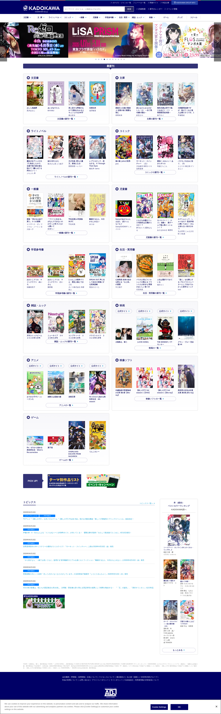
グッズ (180, 17)
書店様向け (120, 672)
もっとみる (178, 645)
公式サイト (122, 311)
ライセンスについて (106, 672)
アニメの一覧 (65, 405)
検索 (129, 9)
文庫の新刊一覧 (154, 119)
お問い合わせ (84, 675)
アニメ (35, 360)
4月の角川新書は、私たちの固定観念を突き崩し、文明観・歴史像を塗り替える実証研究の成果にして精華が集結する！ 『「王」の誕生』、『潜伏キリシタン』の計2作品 (88, 588)
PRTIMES (47, 516)
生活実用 (124, 17)
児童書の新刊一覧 (154, 237)
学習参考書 (110, 17)
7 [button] (113, 59)
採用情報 (81, 672)
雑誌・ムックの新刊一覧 (65, 341)
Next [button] (217, 42)
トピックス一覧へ (146, 503)
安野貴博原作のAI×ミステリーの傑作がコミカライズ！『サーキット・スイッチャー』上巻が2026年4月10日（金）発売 (68, 546)
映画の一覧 (154, 348)
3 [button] (102, 59)
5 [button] (108, 59)
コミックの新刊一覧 (154, 172)
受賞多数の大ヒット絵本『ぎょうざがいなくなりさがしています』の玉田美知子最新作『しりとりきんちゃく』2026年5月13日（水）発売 (75, 574)
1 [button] (96, 59)
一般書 (83, 17)
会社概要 (65, 672)
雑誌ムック (138, 17)
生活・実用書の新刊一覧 (154, 293)
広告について (92, 672)
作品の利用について (69, 675)
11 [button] (124, 59)
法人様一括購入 (133, 672)
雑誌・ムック (38, 305)
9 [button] (119, 59)
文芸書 (27, 17)
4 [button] (105, 59)
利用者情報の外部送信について (147, 675)
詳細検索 (141, 9)
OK (179, 707)
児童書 (96, 17)
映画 (122, 305)
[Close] (216, 706)
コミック (69, 17)
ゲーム (166, 17)
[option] (110, 40)
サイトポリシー (116, 675)
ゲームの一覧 (65, 460)
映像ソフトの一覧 (154, 399)
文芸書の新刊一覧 (65, 119)
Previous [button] (3, 42)
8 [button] (116, 59)
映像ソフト (126, 360)
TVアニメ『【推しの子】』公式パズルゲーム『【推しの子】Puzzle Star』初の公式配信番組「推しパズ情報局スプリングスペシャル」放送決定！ (78, 519)
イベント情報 (170, 9)
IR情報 (73, 672)
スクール (193, 17)
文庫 (122, 77)
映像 (152, 17)
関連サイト (154, 3)
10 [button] (122, 59)
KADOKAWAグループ (149, 672)
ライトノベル (55, 17)
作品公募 (165, 3)
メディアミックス (31, 516)
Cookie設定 (128, 675)
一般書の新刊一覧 (65, 233)
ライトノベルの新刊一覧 (65, 177)
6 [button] (110, 59)
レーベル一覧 (140, 3)
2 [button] (99, 59)
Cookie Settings (159, 707)
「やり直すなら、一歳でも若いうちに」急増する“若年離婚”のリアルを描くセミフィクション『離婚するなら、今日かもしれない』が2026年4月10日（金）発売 (83, 560)
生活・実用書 (127, 249)
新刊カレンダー (155, 9)
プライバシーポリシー (100, 675)
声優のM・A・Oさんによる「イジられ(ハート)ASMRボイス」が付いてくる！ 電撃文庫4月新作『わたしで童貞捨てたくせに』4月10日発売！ (77, 533)
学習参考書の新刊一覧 (65, 293)
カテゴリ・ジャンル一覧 (121, 3)
